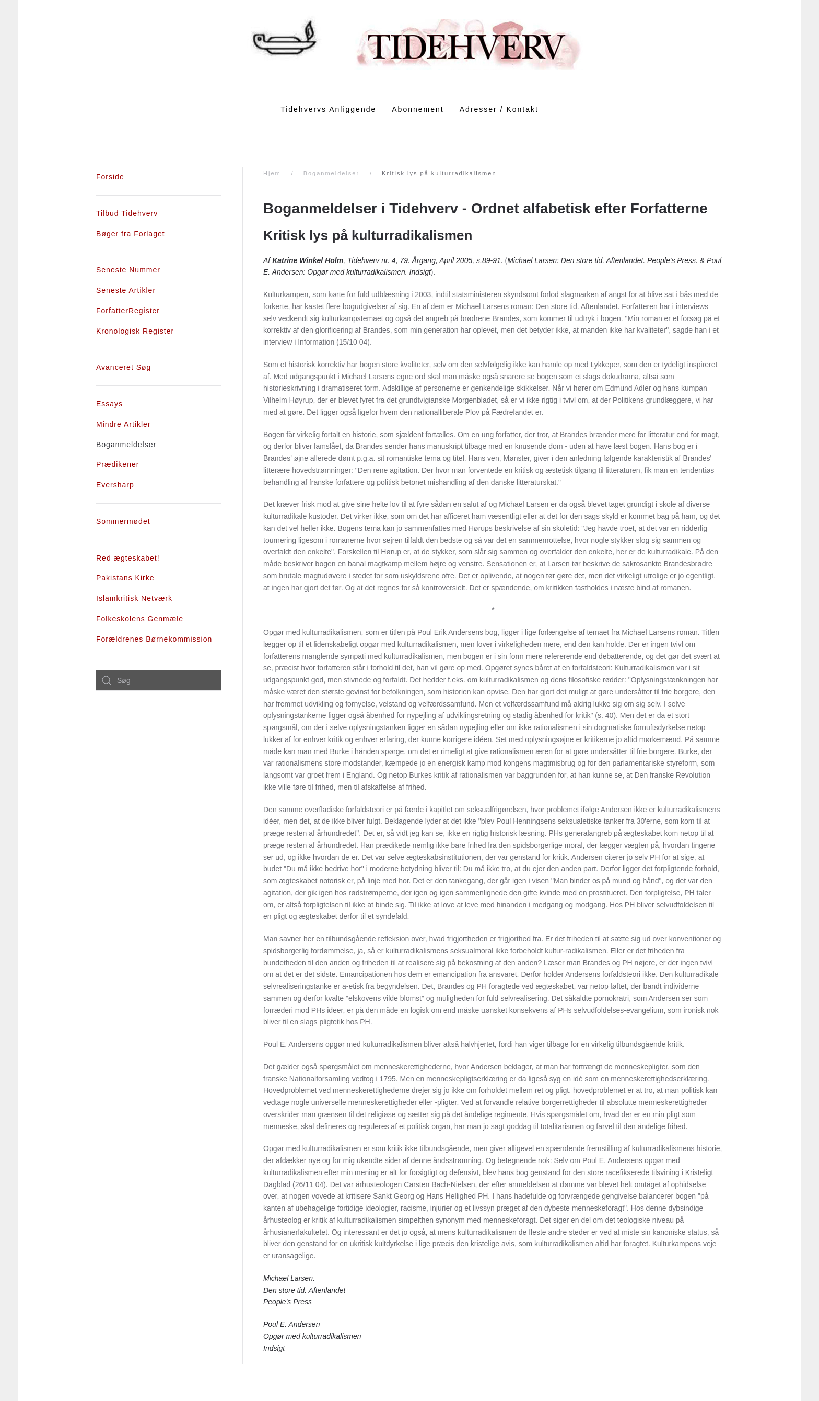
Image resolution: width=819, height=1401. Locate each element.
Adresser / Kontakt (499, 109)
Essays (109, 404)
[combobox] (158, 680)
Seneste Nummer (128, 270)
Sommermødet (123, 521)
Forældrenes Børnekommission (154, 639)
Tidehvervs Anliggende (328, 109)
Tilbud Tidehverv (127, 213)
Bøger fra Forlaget (130, 234)
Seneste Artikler (126, 290)
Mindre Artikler (123, 424)
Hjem (272, 173)
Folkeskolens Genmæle (139, 618)
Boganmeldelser (331, 173)
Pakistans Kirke (125, 578)
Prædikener (117, 464)
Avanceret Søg (123, 367)
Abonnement (417, 109)
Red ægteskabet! (128, 558)
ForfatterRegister (128, 310)
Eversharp (115, 485)
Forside (110, 177)
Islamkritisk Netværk (134, 598)
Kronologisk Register (135, 331)
